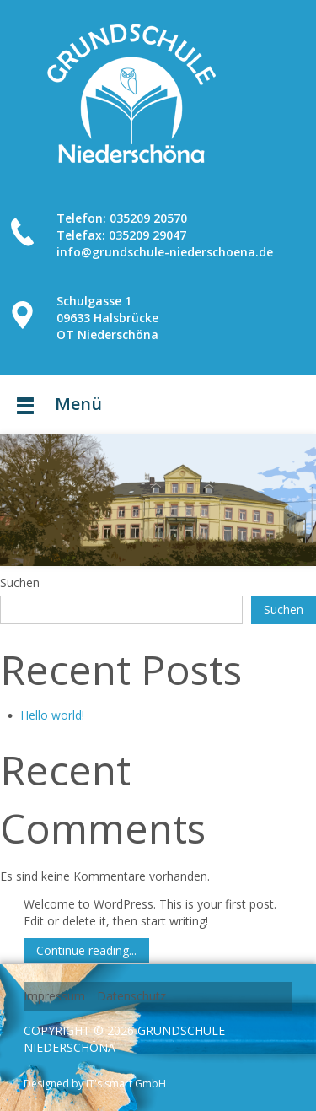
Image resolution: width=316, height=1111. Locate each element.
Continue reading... (86, 950)
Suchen (20, 582)
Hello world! (52, 715)
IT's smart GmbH (124, 1083)
